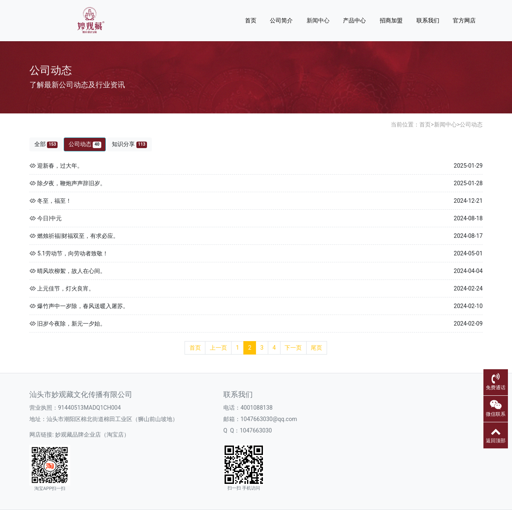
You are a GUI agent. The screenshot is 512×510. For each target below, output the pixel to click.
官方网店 (464, 20)
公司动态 (471, 124)
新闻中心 (318, 20)
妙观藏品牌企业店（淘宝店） (92, 434)
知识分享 (129, 144)
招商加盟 (391, 20)
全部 (46, 144)
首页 (250, 20)
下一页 (293, 347)
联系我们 (427, 20)
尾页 (316, 347)
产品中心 (354, 20)
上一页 (218, 347)
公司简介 (281, 20)
